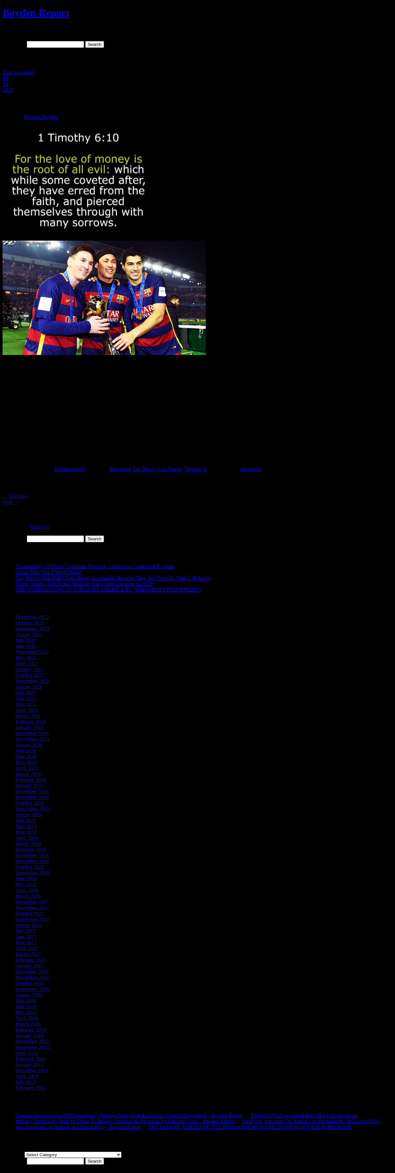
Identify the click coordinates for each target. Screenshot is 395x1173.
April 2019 (27, 838)
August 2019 (29, 814)
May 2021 (26, 704)
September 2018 (32, 873)
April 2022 (27, 663)
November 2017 (32, 907)
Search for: (14, 44)
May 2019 (26, 832)
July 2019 (26, 820)
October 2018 (30, 867)
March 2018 (28, 896)
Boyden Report (36, 12)
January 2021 (29, 727)
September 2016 (32, 989)
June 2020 (26, 756)
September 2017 (32, 919)
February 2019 (31, 849)
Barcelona (119, 469)
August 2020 (29, 745)
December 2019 (32, 791)
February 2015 (31, 1059)
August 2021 (29, 687)
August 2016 (29, 995)
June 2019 (26, 826)
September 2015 (32, 1047)
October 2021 (30, 675)
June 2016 (26, 1006)
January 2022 (29, 669)
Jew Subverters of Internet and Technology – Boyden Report (78, 1127)
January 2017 (29, 966)
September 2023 (32, 628)
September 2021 (32, 681)
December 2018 (32, 855)
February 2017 (31, 960)
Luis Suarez (169, 469)
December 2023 (32, 617)
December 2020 (32, 733)
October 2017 (30, 913)
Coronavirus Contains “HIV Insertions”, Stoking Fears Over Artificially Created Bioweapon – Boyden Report (129, 1115)
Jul (6, 78)
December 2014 (32, 1070)
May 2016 (26, 1012)
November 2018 (32, 861)
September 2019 (32, 809)
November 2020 (32, 739)
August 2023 (29, 634)
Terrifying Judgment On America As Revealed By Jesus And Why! (311, 1121)
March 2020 (28, 774)
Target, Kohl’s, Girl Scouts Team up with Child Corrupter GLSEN (84, 583)
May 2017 (26, 942)
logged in (39, 527)
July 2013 (26, 1082)
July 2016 (26, 1000)
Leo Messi (144, 469)
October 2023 (30, 623)
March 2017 (28, 954)
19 (5, 84)
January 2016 (29, 1035)
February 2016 (31, 1030)
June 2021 (26, 698)
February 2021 (31, 721)
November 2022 (32, 652)
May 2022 (26, 657)
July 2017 (26, 931)
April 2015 (27, 1053)
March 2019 (28, 843)
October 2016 (30, 983)
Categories (14, 1154)
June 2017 (26, 936)
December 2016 (32, 971)
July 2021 (26, 692)
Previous (15, 496)
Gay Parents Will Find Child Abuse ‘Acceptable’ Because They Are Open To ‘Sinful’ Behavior (114, 578)
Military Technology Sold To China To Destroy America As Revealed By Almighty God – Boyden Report (125, 1121)
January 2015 (29, 1064)
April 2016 (27, 1018)
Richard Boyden (41, 116)
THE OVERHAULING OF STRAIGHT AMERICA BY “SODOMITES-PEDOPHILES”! (109, 589)
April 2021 (27, 710)
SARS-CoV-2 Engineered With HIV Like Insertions (304, 1115)
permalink (251, 469)
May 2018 (26, 884)
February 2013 (31, 1088)
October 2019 (30, 803)
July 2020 (26, 750)
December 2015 (32, 1041)
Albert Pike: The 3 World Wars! (48, 572)
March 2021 (28, 716)
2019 (8, 89)
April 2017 (27, 948)
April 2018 (27, 890)
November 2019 (32, 797)
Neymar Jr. (195, 469)
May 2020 (26, 762)
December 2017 (32, 902)
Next (11, 502)
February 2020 (31, 780)
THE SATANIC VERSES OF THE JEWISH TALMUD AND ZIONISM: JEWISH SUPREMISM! (250, 1127)
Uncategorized (69, 469)
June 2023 (26, 646)
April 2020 (27, 768)
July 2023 (26, 640)
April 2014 (27, 1076)
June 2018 (26, 878)
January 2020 (29, 785)
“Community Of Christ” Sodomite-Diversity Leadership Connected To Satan (95, 566)
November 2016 (32, 977)
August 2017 (29, 925)
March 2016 (28, 1024)
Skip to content (18, 72)
